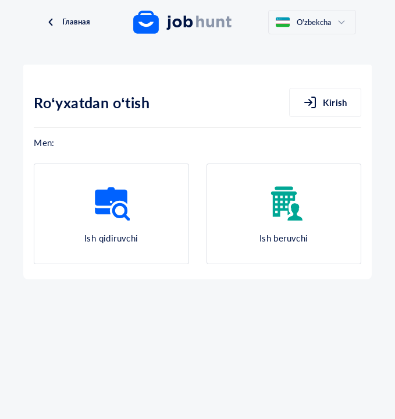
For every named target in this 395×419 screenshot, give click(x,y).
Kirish (325, 102)
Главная (68, 22)
